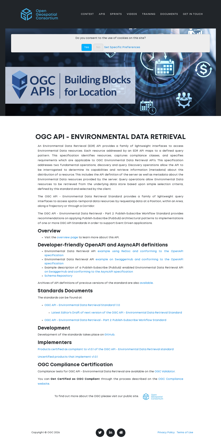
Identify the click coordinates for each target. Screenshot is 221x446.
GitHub (109, 334)
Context (87, 17)
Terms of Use (185, 433)
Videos (132, 17)
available (146, 283)
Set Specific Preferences (122, 47)
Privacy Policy (166, 433)
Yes (86, 47)
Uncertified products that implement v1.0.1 (68, 357)
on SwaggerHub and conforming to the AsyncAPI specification (89, 271)
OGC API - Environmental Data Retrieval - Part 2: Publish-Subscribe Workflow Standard (105, 320)
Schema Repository (58, 276)
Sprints (116, 17)
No (98, 47)
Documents (169, 17)
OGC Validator (165, 371)
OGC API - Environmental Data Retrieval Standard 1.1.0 (82, 305)
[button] (153, 396)
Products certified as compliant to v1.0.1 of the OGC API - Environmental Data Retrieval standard (106, 349)
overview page (67, 237)
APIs (102, 17)
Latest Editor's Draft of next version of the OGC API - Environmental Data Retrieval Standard (116, 312)
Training (148, 17)
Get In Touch (193, 17)
